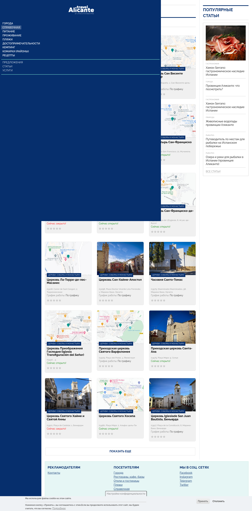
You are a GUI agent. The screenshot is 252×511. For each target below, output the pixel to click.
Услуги (8, 65)
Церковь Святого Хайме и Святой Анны (65, 417)
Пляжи (7, 33)
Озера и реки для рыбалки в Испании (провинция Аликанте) (224, 160)
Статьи (7, 61)
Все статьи (213, 171)
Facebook (186, 472)
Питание (9, 25)
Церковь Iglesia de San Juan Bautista (67, 144)
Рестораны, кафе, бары (129, 476)
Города (8, 16)
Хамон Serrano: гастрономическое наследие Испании (225, 71)
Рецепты (8, 50)
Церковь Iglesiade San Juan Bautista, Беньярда (171, 417)
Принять (203, 501)
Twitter (184, 485)
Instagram (186, 476)
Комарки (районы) (15, 46)
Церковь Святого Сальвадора (111, 144)
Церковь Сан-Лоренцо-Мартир (116, 212)
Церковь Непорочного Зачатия (115, 75)
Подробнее (59, 508)
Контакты (54, 472)
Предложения (13, 57)
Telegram (186, 481)
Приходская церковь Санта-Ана (171, 350)
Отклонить (219, 501)
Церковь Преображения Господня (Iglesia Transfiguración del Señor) (65, 352)
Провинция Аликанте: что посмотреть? (223, 87)
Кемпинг (9, 41)
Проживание (12, 29)
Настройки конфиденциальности (126, 493)
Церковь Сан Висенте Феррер (167, 75)
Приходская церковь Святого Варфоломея (114, 350)
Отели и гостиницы (126, 481)
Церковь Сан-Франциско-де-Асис (172, 212)
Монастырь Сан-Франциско (171, 142)
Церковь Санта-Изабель (64, 73)
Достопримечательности (20, 37)
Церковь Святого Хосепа (117, 416)
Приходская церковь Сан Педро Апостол (65, 212)
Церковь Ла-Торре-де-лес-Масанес (67, 281)
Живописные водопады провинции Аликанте (221, 123)
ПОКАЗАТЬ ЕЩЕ (120, 451)
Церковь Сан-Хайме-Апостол (120, 279)
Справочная (11, 20)
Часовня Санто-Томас (167, 279)
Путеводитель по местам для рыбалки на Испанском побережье (225, 143)
